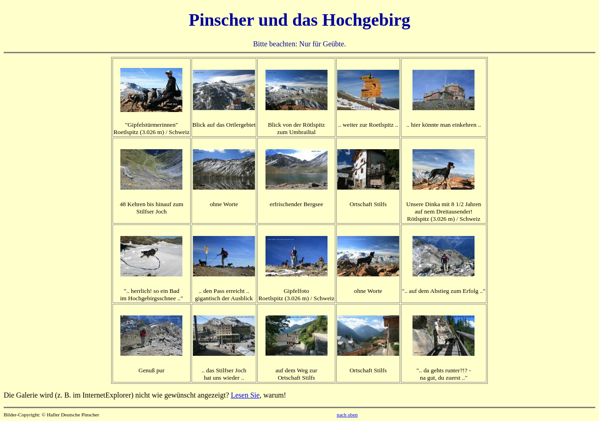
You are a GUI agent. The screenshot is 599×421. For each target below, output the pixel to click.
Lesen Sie (245, 395)
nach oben (347, 414)
